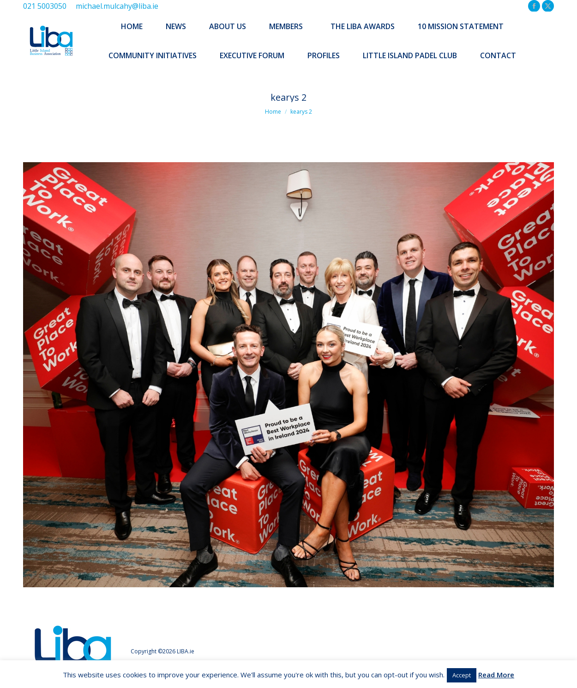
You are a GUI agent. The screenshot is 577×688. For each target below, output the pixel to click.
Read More (496, 674)
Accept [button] (461, 675)
